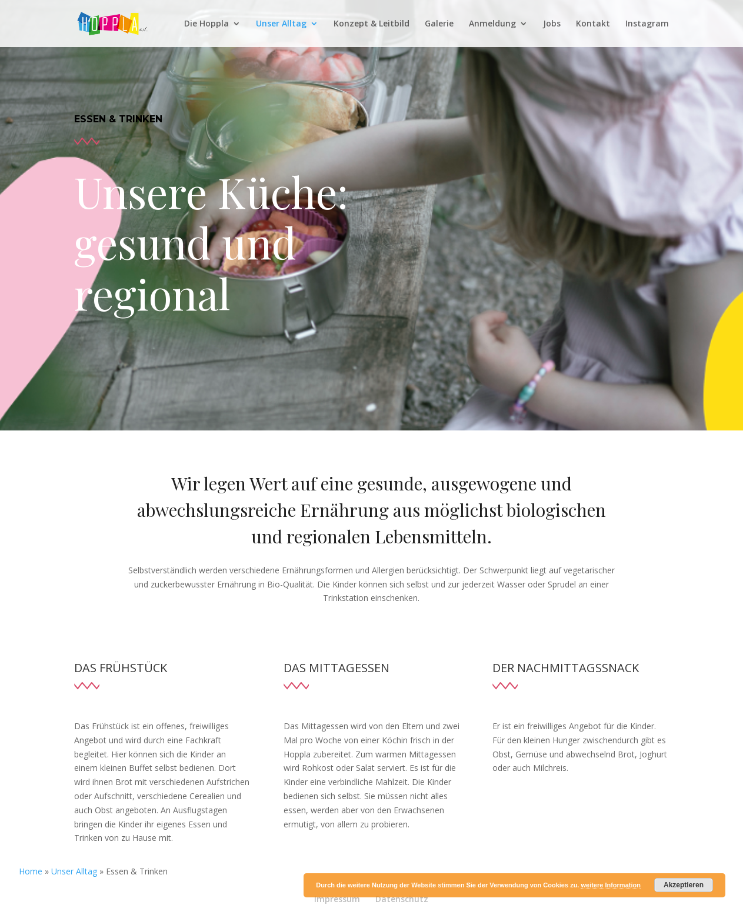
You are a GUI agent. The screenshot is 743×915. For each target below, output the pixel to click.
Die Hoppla (206, 24)
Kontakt (593, 24)
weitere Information (610, 885)
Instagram (647, 24)
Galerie (439, 24)
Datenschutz (401, 898)
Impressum (337, 898)
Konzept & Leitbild (371, 24)
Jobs (552, 24)
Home (30, 871)
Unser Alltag (281, 24)
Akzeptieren (684, 885)
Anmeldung (492, 24)
